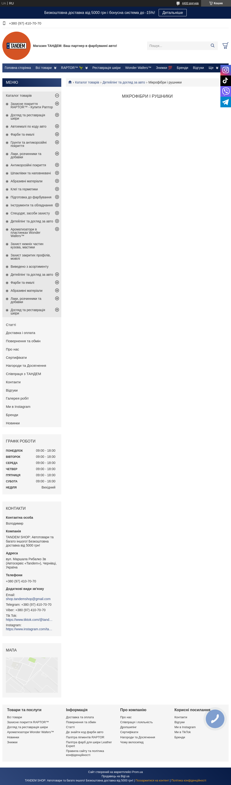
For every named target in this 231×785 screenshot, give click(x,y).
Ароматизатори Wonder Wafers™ (30, 732)
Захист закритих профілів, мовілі (31, 256)
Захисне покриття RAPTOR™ (28, 722)
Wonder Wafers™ (138, 68)
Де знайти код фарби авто (84, 732)
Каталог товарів (87, 82)
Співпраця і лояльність (136, 722)
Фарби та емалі (22, 134)
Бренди (182, 68)
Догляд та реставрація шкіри (28, 116)
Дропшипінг (128, 727)
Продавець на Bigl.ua (115, 776)
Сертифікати (16, 357)
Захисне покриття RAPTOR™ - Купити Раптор (32, 105)
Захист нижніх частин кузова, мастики (27, 245)
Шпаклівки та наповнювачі (31, 173)
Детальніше (172, 13)
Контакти (13, 382)
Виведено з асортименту (30, 266)
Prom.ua (137, 772)
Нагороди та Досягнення (26, 365)
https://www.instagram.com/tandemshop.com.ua (29, 629)
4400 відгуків (190, 3)
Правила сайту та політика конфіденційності (85, 752)
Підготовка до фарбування (31, 197)
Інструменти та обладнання (32, 205)
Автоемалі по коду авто (28, 126)
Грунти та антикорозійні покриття (29, 144)
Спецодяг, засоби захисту (30, 213)
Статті (11, 325)
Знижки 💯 (164, 68)
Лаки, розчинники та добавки (26, 155)
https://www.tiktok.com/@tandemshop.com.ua (29, 620)
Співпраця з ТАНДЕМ (23, 374)
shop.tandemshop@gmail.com (28, 599)
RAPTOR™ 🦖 (72, 68)
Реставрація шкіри (106, 68)
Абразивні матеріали (26, 181)
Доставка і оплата (20, 333)
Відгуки (198, 68)
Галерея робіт (17, 398)
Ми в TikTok (182, 732)
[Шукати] (212, 46)
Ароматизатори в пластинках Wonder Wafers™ (25, 232)
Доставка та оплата (80, 717)
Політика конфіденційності (188, 780)
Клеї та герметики (24, 189)
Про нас (12, 349)
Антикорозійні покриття (28, 165)
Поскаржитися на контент (152, 780)
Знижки (12, 742)
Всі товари (44, 68)
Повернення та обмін (23, 341)
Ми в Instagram (18, 407)
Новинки (13, 423)
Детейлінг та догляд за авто (124, 82)
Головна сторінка (18, 68)
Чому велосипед (132, 742)
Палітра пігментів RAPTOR (85, 737)
